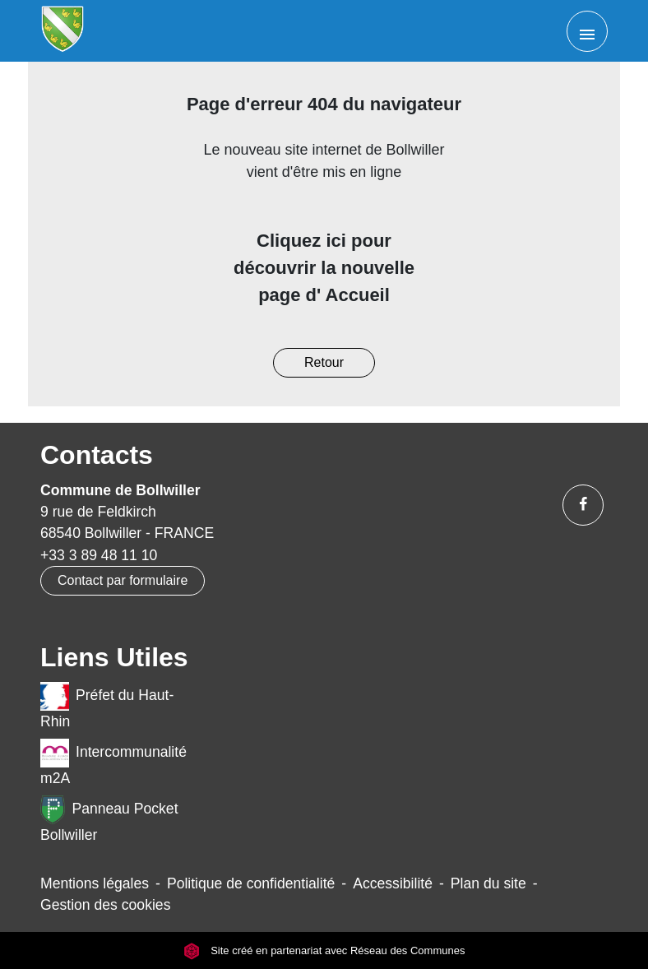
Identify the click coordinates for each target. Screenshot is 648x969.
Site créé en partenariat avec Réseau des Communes (324, 950)
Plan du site (488, 883)
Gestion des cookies (105, 905)
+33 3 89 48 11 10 (98, 555)
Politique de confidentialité (251, 883)
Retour (324, 362)
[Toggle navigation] (587, 31)
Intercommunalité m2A (113, 762)
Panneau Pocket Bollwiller (109, 819)
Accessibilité (393, 883)
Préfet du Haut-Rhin (107, 706)
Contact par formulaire (122, 580)
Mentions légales (94, 883)
